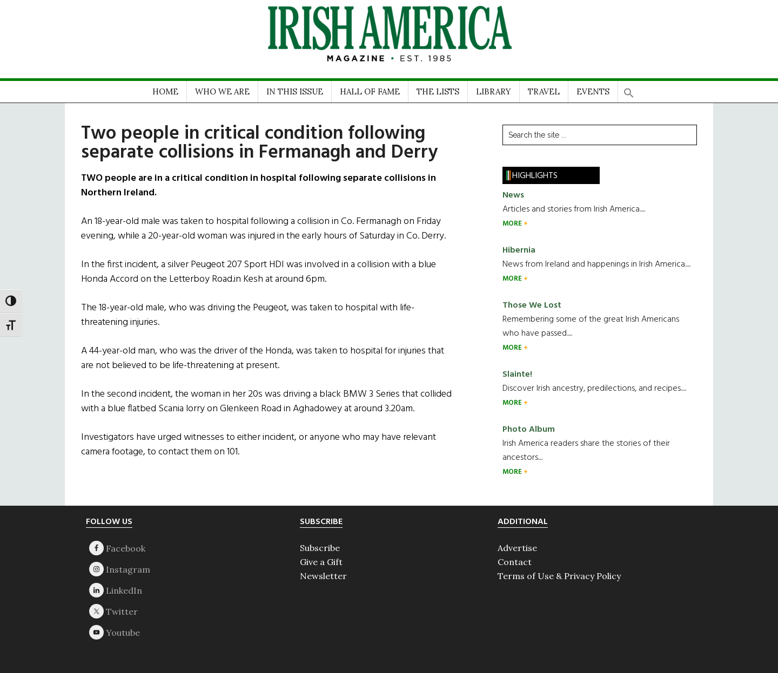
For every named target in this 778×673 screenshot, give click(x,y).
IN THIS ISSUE (294, 91)
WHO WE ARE (222, 91)
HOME (165, 91)
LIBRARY (493, 91)
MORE (513, 223)
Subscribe (320, 547)
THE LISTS (438, 91)
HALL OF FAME (370, 91)
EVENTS (592, 91)
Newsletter (323, 575)
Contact (515, 561)
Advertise (517, 547)
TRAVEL (544, 91)
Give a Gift (321, 561)
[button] (628, 89)
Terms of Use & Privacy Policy (559, 575)
